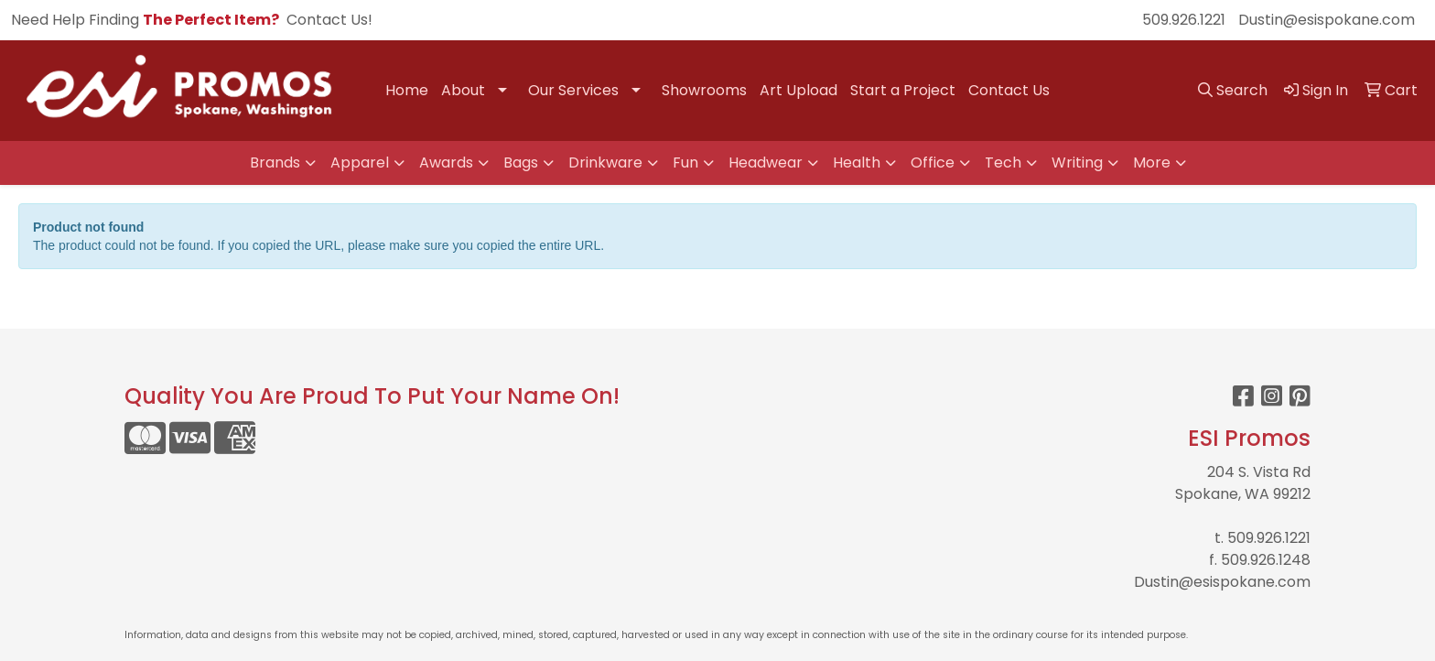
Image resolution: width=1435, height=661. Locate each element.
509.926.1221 (1183, 19)
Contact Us (1009, 90)
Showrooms (704, 90)
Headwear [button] (765, 162)
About (463, 90)
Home (406, 90)
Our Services (573, 90)
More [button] (1152, 162)
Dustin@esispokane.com (1326, 19)
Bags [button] (520, 162)
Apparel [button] (359, 162)
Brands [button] (275, 162)
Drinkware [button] (605, 162)
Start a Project (902, 90)
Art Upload (798, 90)
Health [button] (856, 162)
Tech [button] (1003, 162)
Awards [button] (446, 162)
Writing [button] (1077, 162)
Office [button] (933, 162)
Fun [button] (685, 162)
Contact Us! (329, 19)
